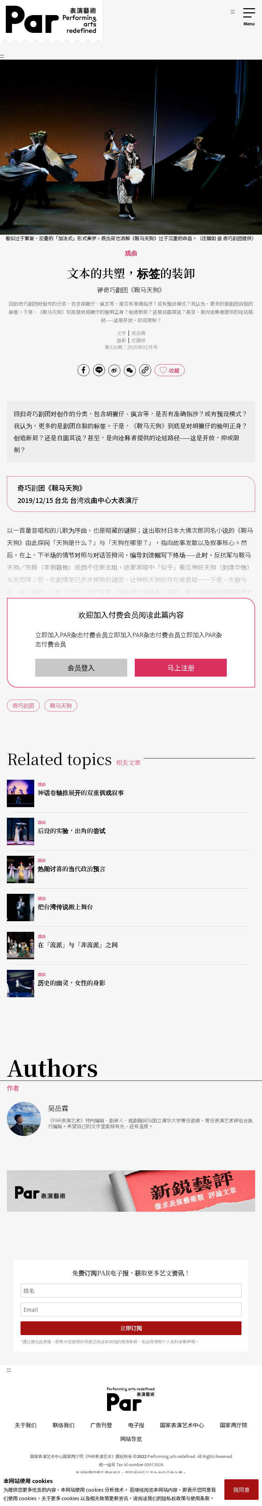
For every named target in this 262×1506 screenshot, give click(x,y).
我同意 (241, 1489)
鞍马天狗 (61, 705)
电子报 (136, 1425)
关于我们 (26, 1425)
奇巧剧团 (23, 705)
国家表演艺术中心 (182, 1425)
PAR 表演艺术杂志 (131, 1399)
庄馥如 (138, 340)
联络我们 (64, 1425)
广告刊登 (101, 1425)
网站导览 (131, 1438)
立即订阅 (131, 1328)
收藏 (174, 370)
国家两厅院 (233, 1425)
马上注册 (181, 667)
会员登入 (81, 667)
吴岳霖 (138, 333)
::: (233, 11)
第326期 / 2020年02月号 (131, 347)
